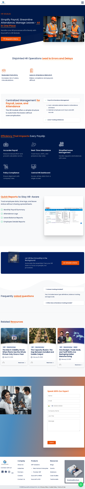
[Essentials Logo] (5, 463)
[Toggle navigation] (82, 2)
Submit (51, 442)
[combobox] (50, 406)
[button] (80, 484)
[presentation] (63, 436)
